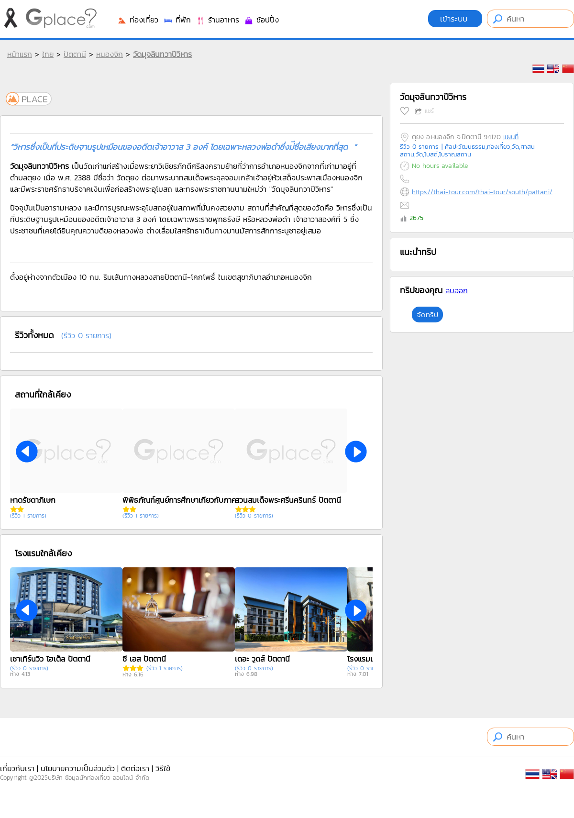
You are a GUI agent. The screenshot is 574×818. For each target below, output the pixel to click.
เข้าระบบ (455, 18)
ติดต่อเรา (135, 768)
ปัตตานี (75, 54)
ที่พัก (177, 19)
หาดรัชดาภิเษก (32, 500)
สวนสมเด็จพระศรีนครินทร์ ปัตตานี (288, 500)
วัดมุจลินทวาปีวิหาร (162, 54)
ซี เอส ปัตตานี (144, 659)
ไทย (48, 54)
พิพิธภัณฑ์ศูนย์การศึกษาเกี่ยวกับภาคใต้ (182, 500)
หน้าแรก (19, 54)
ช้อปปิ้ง (261, 19)
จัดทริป (427, 314)
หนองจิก (109, 54)
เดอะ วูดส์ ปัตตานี (262, 659)
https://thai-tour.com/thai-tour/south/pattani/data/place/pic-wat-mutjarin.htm (486, 192)
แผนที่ (511, 137)
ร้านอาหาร (217, 19)
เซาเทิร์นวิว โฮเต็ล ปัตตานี (50, 659)
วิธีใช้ (162, 768)
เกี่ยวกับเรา (17, 768)
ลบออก (456, 290)
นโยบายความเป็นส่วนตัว (78, 768)
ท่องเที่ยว (137, 19)
